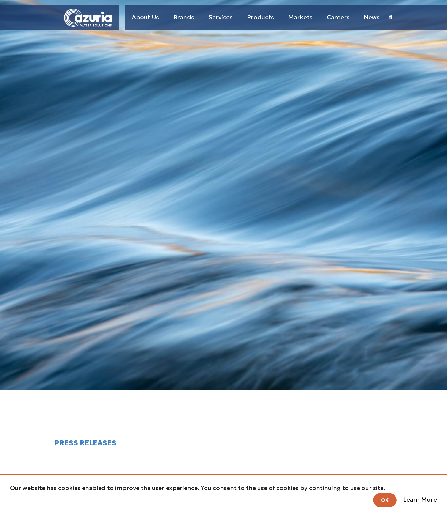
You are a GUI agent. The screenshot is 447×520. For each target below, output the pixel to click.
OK (385, 499)
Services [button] (220, 17)
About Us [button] (145, 17)
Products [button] (260, 17)
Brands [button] (183, 17)
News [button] (372, 17)
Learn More (421, 499)
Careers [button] (338, 17)
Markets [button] (300, 17)
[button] (391, 17)
